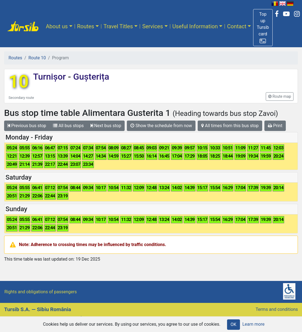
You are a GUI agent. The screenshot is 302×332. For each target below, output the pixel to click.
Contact (236, 26)
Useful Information (195, 26)
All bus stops (68, 125)
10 (19, 81)
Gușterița (90, 76)
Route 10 (37, 57)
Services (152, 26)
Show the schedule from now (161, 125)
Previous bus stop (27, 125)
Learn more (253, 324)
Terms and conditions (277, 309)
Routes (85, 26)
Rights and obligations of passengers (40, 291)
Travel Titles (118, 26)
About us (57, 26)
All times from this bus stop (230, 125)
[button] (262, 27)
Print (275, 125)
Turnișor (50, 76)
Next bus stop (106, 125)
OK (233, 324)
